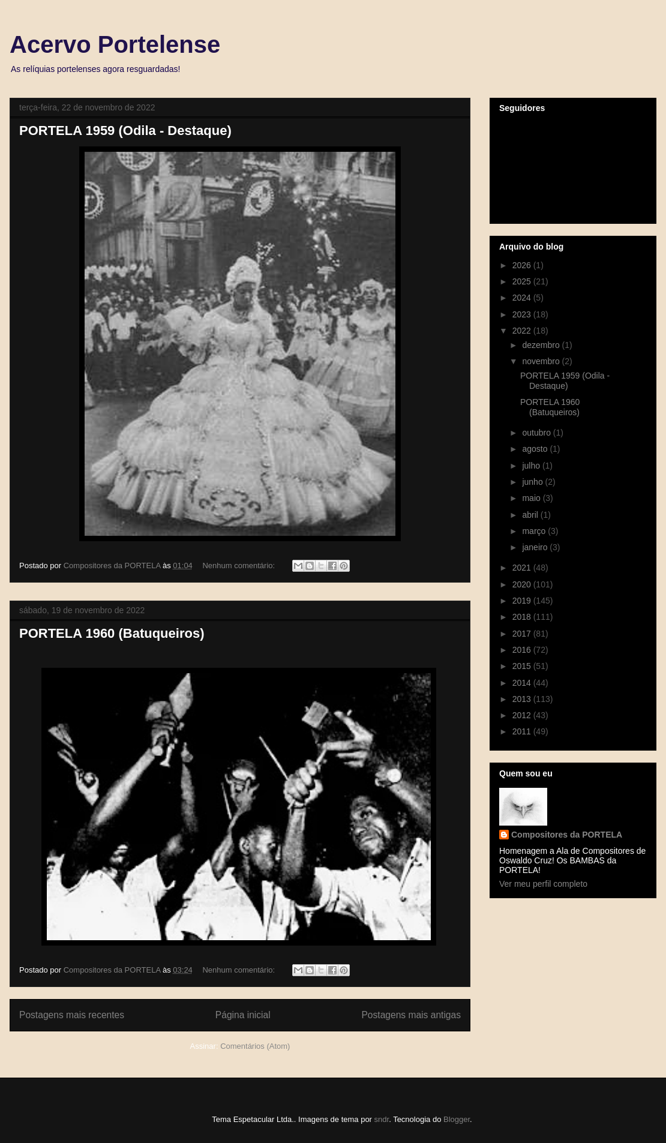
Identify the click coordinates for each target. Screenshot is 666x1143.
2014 (522, 683)
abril (531, 515)
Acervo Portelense (115, 44)
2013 (522, 699)
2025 (522, 281)
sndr (381, 1119)
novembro (542, 361)
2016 (522, 650)
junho (533, 482)
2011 (522, 731)
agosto (536, 449)
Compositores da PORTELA (566, 834)
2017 (522, 633)
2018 (522, 617)
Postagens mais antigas (411, 1015)
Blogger (456, 1119)
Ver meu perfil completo (543, 884)
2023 (522, 314)
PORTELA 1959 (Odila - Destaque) (125, 130)
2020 (522, 584)
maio (532, 498)
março (535, 531)
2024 (522, 297)
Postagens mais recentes (71, 1015)
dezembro (542, 345)
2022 (522, 330)
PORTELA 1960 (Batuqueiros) (111, 633)
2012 (522, 715)
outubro (537, 432)
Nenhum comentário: (239, 565)
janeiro (536, 547)
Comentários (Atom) (255, 1046)
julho (532, 465)
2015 (522, 666)
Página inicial (243, 1015)
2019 (522, 600)
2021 (522, 567)
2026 (522, 265)
